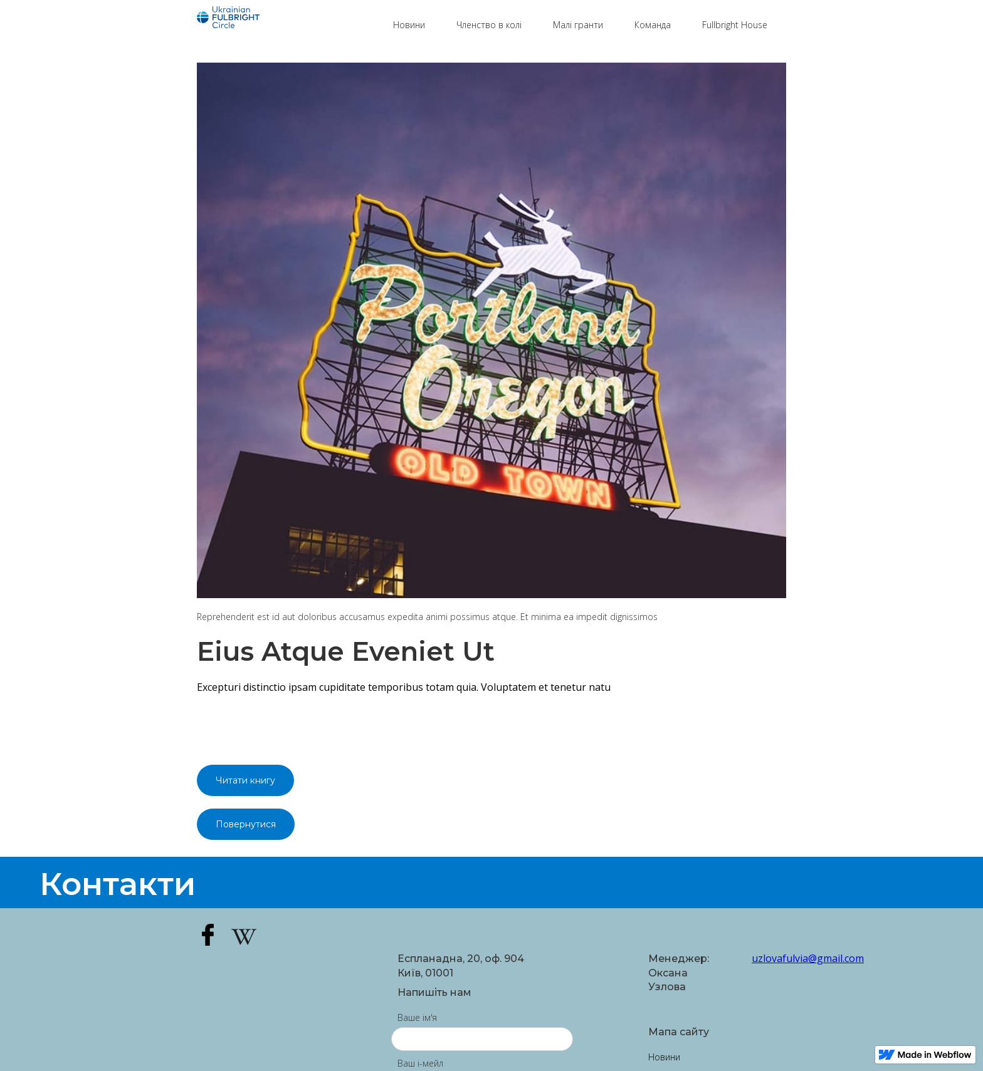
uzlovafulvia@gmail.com (769, 958)
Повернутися (246, 824)
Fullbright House (734, 25)
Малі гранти (578, 25)
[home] (289, 18)
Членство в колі (489, 25)
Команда (652, 25)
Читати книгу (245, 780)
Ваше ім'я (417, 1017)
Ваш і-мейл (420, 1063)
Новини (409, 25)
